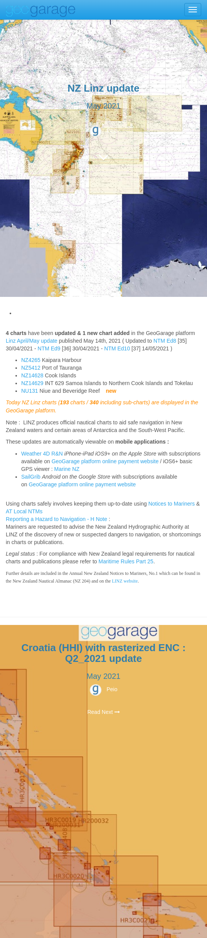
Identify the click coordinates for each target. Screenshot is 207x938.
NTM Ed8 (164, 341)
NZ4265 (30, 360)
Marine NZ (66, 469)
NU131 (29, 391)
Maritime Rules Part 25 (125, 561)
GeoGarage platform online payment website (105, 461)
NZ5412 (30, 368)
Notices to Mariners (171, 504)
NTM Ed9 (49, 348)
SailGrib (30, 477)
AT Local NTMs (24, 511)
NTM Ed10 (117, 348)
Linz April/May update (31, 341)
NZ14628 (32, 375)
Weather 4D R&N (42, 454)
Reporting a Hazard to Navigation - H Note (56, 519)
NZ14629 (32, 383)
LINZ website (125, 581)
